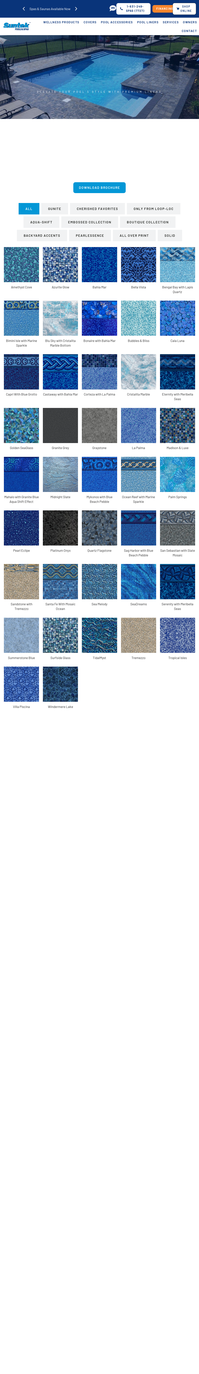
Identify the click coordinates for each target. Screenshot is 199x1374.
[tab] (29, 209)
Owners (190, 22)
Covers (90, 22)
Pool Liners (148, 22)
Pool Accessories (117, 22)
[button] (23, 9)
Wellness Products (61, 22)
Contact (189, 31)
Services (171, 22)
